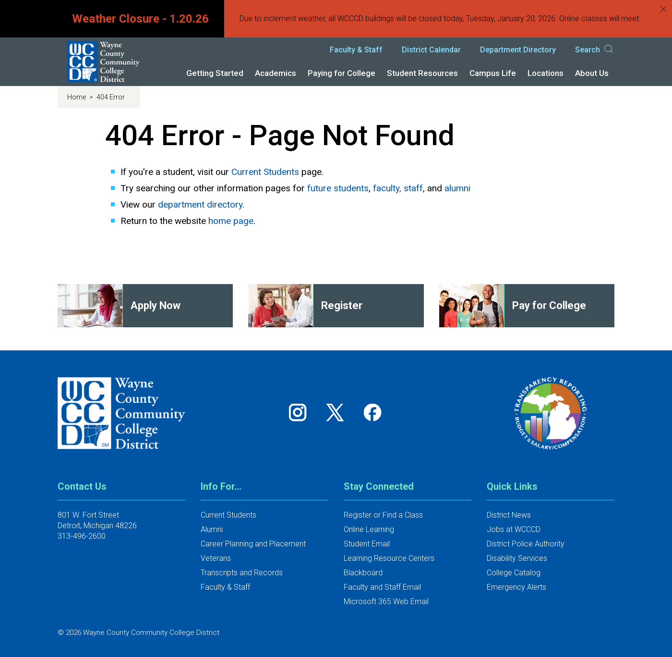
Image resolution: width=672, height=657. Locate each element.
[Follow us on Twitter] (338, 412)
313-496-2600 (82, 536)
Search (594, 50)
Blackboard (363, 572)
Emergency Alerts (516, 587)
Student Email (367, 543)
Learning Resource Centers (389, 558)
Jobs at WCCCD (513, 529)
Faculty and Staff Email (382, 587)
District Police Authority (525, 543)
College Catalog (513, 572)
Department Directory (518, 49)
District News (509, 515)
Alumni (212, 529)
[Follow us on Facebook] (373, 412)
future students (338, 188)
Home (77, 97)
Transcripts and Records (242, 572)
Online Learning (369, 529)
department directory (200, 204)
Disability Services (517, 558)
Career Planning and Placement (253, 543)
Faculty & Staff (356, 49)
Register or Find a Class (383, 515)
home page (230, 220)
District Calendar (431, 49)
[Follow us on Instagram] (301, 412)
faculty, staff (398, 188)
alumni (457, 188)
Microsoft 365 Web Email (386, 601)
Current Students (265, 171)
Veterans (216, 558)
